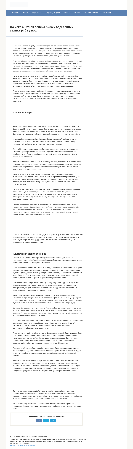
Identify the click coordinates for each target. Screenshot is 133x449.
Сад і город (106, 13)
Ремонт (67, 13)
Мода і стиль (37, 13)
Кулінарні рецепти (91, 13)
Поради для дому (53, 13)
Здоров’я (15, 13)
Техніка (77, 13)
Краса (25, 13)
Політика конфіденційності (27, 445)
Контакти (13, 445)
